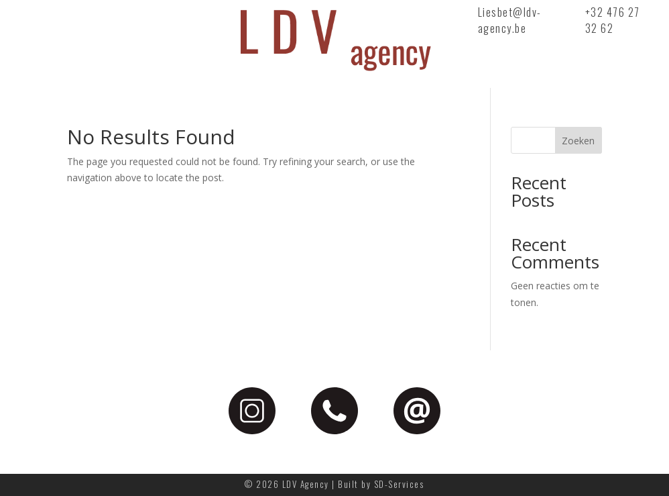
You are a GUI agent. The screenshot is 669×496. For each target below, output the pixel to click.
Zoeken (578, 140)
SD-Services (399, 484)
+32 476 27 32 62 (612, 20)
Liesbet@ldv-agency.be (510, 20)
